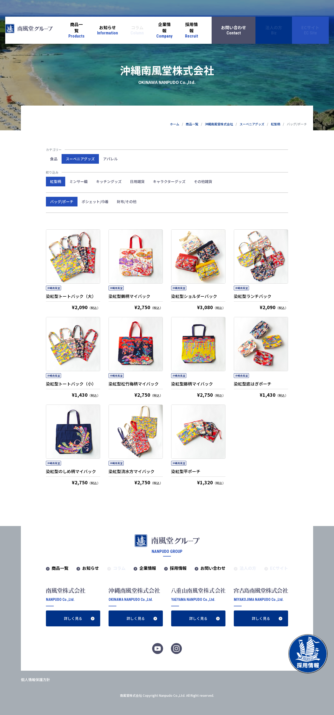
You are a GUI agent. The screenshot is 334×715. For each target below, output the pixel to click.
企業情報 (147, 568)
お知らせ (90, 568)
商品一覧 (192, 124)
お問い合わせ (212, 568)
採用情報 (178, 568)
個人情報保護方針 (35, 679)
